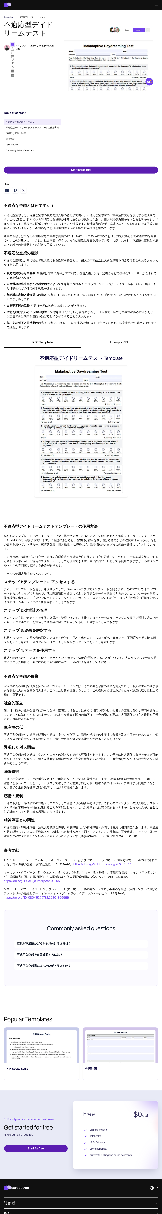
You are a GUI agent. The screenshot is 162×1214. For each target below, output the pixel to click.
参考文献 (10, 139)
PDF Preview (12, 145)
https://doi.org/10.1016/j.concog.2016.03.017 (102, 864)
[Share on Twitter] (23, 190)
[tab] (42, 343)
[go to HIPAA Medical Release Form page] (41, 1045)
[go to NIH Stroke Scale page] (120, 1045)
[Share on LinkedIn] (7, 190)
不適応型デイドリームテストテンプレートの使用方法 (32, 128)
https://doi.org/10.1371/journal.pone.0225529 (33, 881)
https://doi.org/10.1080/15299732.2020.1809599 (36, 897)
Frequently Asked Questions (20, 150)
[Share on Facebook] (15, 190)
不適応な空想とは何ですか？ (20, 122)
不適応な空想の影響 (16, 133)
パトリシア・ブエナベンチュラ (30, 46)
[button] (155, 5)
